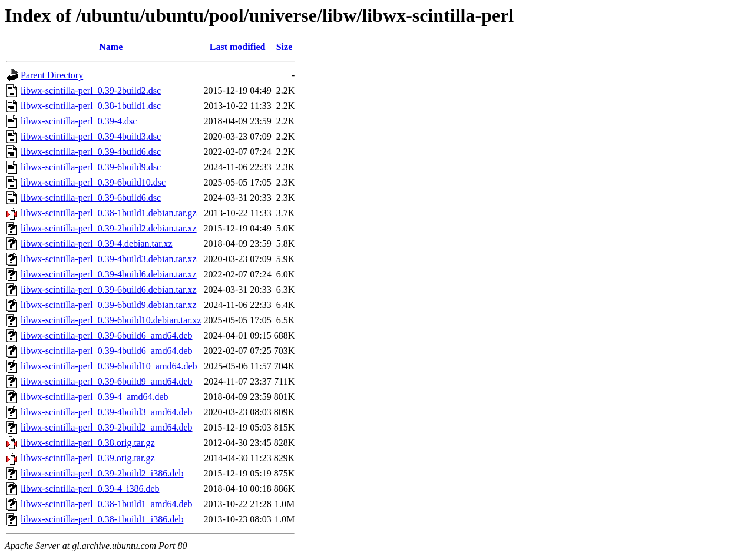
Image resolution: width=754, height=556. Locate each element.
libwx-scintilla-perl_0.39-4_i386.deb (90, 489)
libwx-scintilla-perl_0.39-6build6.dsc (91, 198)
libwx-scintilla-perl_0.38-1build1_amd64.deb (107, 504)
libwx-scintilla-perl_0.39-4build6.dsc (91, 152)
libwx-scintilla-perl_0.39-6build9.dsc (91, 167)
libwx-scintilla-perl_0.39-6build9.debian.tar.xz (109, 305)
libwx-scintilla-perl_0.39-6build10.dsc (93, 182)
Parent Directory (52, 75)
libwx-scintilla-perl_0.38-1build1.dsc (91, 106)
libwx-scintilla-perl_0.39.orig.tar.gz (88, 458)
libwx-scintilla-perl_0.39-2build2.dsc (91, 90)
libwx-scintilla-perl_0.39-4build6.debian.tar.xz (109, 274)
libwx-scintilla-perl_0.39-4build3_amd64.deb (107, 412)
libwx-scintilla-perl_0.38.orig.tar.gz (88, 443)
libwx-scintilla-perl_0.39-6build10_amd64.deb (109, 366)
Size (284, 47)
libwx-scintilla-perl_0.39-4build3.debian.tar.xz (109, 259)
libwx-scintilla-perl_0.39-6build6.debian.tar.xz (109, 289)
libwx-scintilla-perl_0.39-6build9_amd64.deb (107, 381)
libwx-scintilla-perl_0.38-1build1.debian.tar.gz (109, 213)
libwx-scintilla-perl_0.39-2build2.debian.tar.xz (109, 228)
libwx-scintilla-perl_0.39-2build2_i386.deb (102, 473)
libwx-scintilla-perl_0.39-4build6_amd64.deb (107, 351)
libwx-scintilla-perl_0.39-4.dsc (79, 121)
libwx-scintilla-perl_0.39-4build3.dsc (91, 136)
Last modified (238, 47)
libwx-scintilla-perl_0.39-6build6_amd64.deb (107, 335)
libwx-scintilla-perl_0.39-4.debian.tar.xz (97, 244)
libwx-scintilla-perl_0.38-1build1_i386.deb (102, 519)
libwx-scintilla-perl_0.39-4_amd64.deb (94, 397)
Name (111, 47)
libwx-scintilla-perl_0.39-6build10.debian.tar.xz (111, 320)
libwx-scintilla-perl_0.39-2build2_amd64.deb (107, 427)
